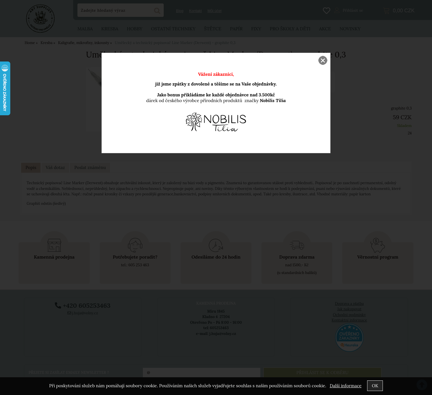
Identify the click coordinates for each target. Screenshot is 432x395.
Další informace (345, 385)
